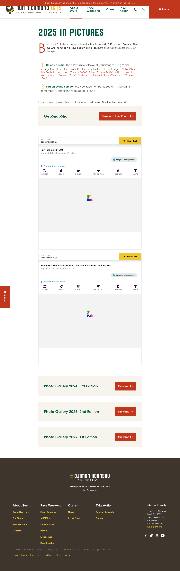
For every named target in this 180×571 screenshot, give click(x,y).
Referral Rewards (105, 512)
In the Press (74, 518)
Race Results (135, 12)
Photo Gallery (20, 524)
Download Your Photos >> (117, 116)
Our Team (84, 12)
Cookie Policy (63, 555)
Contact (17, 530)
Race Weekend (93, 9)
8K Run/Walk (85, 12)
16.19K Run (66, 12)
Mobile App (46, 537)
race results (78, 90)
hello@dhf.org (154, 526)
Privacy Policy (20, 555)
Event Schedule (48, 512)
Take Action (124, 9)
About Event (74, 9)
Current (111, 9)
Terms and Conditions (41, 555)
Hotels (43, 530)
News (71, 512)
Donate (99, 518)
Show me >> (125, 386)
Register (164, 9)
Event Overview (63, 12)
